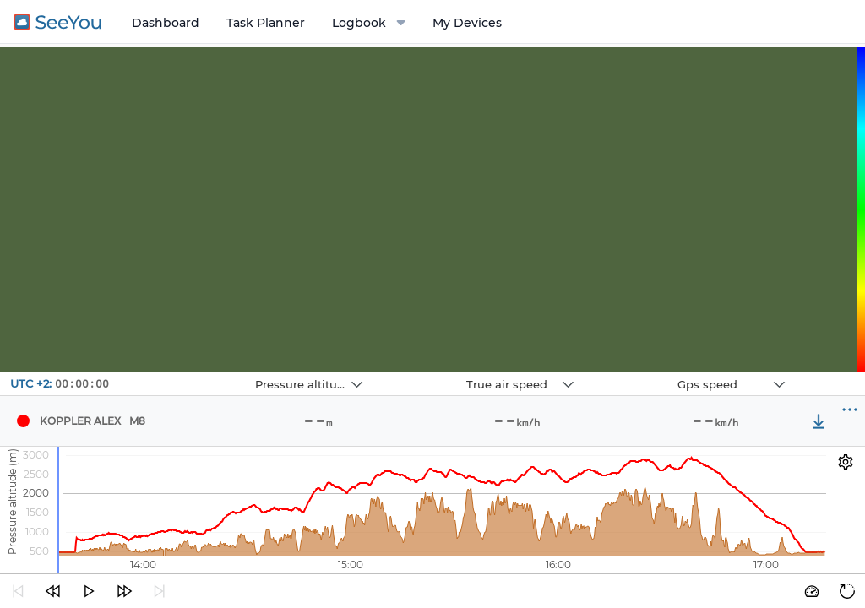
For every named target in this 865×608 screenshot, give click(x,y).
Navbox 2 (424, 372)
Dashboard (165, 22)
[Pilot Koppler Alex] (22, 421)
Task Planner (265, 22)
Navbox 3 (635, 372)
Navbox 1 (213, 372)
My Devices (467, 22)
